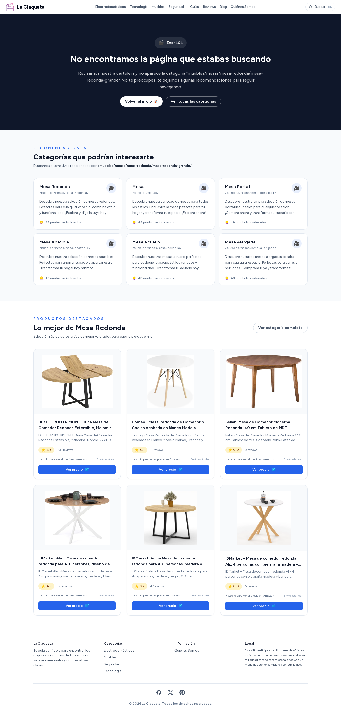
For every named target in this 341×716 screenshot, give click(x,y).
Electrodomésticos (110, 7)
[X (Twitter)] (170, 692)
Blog (223, 7)
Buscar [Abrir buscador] (320, 7)
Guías (194, 7)
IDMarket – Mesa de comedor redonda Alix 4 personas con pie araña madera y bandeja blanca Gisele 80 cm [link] (261, 561)
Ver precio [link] (77, 469)
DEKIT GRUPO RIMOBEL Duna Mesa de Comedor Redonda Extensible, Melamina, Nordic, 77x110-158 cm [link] (76, 425)
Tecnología (138, 7)
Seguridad (176, 7)
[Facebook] (159, 692)
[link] (77, 381)
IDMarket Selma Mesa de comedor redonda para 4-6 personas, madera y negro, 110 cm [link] (167, 561)
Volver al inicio (141, 101)
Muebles (158, 7)
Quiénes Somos (243, 7)
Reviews (209, 7)
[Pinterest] (182, 692)
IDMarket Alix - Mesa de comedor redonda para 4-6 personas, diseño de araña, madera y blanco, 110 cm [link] (74, 561)
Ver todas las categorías (193, 101)
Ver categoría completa (280, 327)
